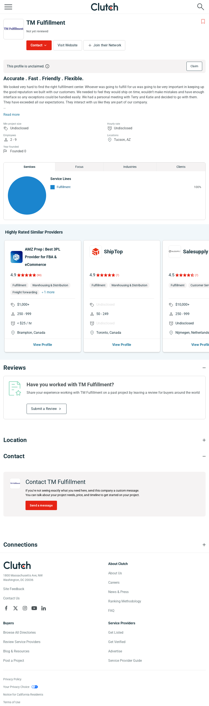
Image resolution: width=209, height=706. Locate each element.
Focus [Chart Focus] (79, 166)
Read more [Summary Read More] (11, 115)
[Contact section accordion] (104, 456)
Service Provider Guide (125, 661)
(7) (117, 275)
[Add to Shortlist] (203, 21)
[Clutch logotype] (17, 565)
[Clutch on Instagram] (25, 608)
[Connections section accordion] (104, 545)
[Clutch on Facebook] (6, 608)
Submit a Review (44, 409)
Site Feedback (13, 589)
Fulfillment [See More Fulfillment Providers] (64, 187)
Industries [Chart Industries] (129, 166)
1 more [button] (49, 292)
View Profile (42, 345)
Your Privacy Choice (16, 687)
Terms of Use (11, 702)
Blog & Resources (16, 651)
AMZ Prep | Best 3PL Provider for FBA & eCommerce (42, 257)
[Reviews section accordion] (104, 368)
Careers (113, 582)
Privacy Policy (12, 679)
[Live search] (201, 7)
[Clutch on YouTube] (34, 608)
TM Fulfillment (45, 22)
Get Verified (116, 642)
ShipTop (113, 252)
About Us (115, 573)
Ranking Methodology (124, 601)
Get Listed (115, 632)
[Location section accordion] (104, 440)
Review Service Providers (21, 642)
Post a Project (13, 661)
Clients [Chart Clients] (180, 166)
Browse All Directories (19, 632)
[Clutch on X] (15, 608)
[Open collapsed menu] (8, 7)
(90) (39, 275)
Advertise (115, 651)
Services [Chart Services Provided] (29, 166)
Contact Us (11, 598)
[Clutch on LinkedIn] (44, 608)
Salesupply (195, 252)
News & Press (118, 592)
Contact (36, 45)
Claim (194, 66)
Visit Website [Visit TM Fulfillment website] (68, 45)
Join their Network (107, 45)
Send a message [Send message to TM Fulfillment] (41, 505)
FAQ (111, 611)
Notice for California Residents (23, 694)
